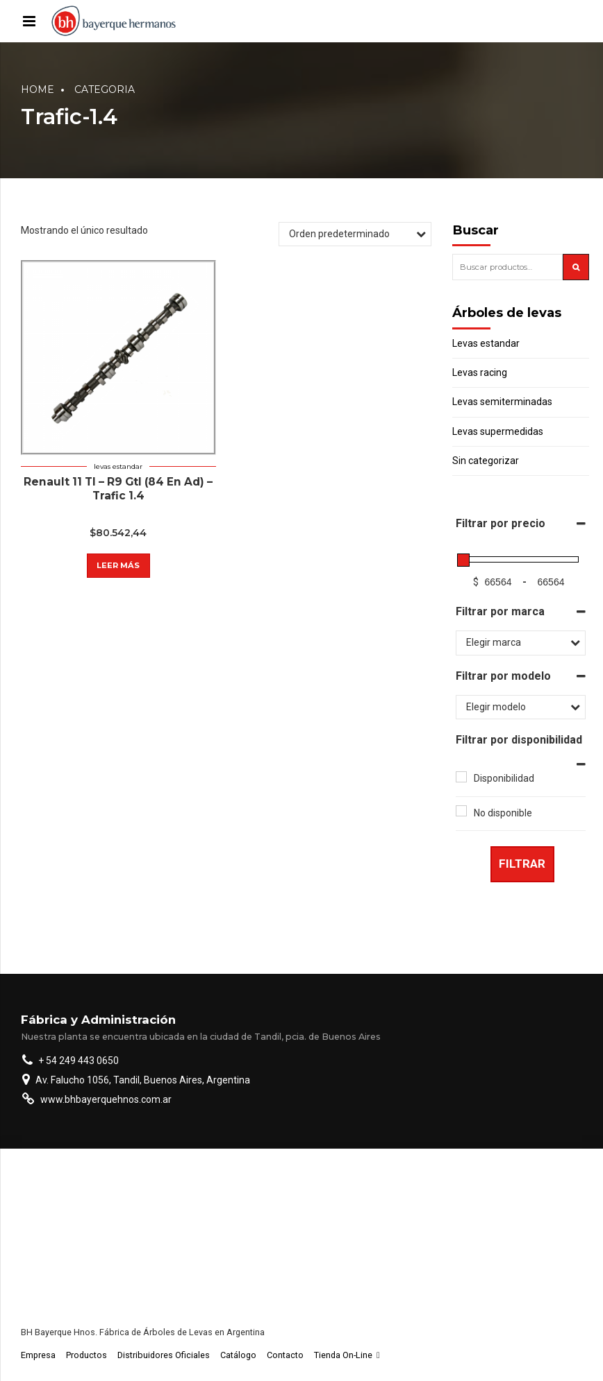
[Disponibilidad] (461, 776)
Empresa (38, 1355)
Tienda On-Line (347, 1355)
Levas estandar (118, 466)
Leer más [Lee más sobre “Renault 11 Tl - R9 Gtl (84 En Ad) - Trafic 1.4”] (118, 565)
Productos (86, 1355)
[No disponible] (461, 810)
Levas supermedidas (497, 431)
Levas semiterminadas (502, 401)
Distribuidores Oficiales (163, 1355)
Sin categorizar (485, 460)
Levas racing (479, 372)
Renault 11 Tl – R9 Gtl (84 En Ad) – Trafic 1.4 (118, 488)
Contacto (285, 1355)
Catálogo (238, 1355)
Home (37, 89)
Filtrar (522, 863)
